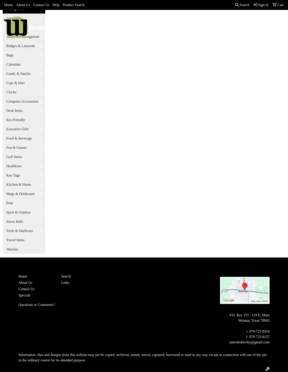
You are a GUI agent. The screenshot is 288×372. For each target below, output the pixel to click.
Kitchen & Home (18, 184)
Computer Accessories (22, 101)
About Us (23, 5)
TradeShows (198, 20)
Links (65, 283)
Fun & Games (16, 147)
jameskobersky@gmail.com (249, 342)
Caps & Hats (15, 83)
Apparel (122, 20)
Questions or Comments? (36, 305)
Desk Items (14, 111)
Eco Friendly (15, 120)
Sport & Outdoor (18, 212)
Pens (9, 203)
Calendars (13, 64)
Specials (24, 295)
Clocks (11, 92)
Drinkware (157, 20)
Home (8, 5)
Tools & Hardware (19, 231)
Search (242, 5)
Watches (12, 249)
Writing (219, 20)
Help (55, 5)
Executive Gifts (17, 129)
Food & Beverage (19, 138)
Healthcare (14, 166)
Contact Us (41, 5)
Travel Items (15, 240)
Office (177, 20)
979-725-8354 (259, 331)
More (237, 20)
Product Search (74, 5)
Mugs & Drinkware (20, 194)
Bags (138, 20)
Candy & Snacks (18, 74)
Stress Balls (14, 221)
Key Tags (13, 175)
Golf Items (14, 157)
